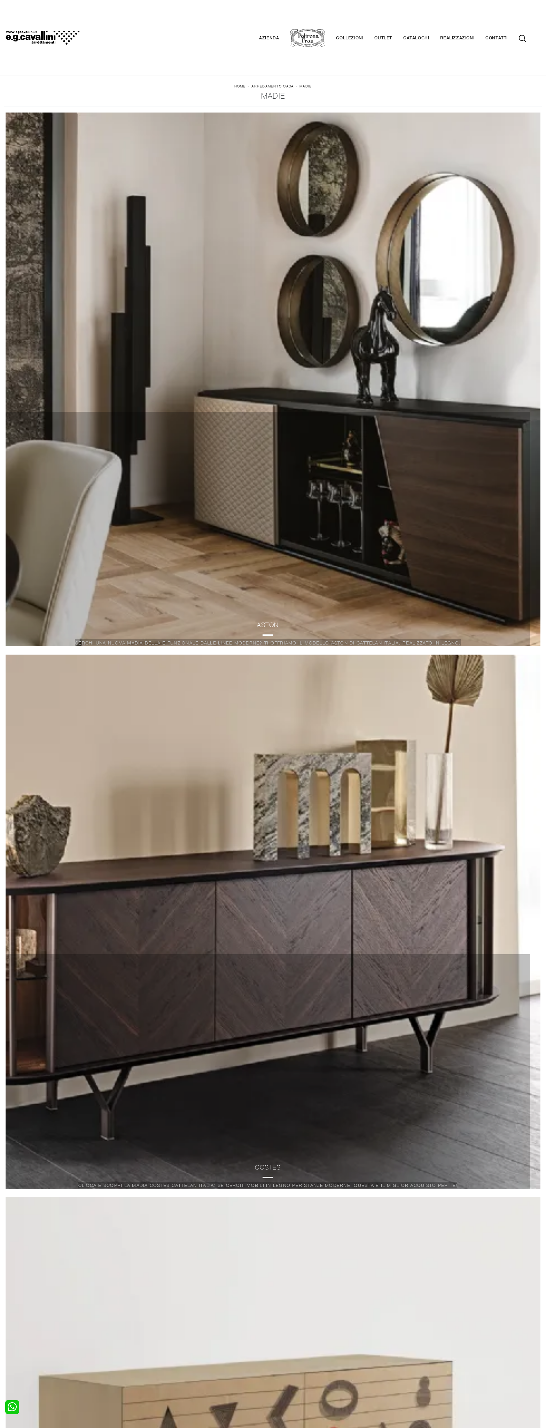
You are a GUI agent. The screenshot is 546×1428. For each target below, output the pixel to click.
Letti (9, 1332)
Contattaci (426, 1339)
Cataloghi (426, 17)
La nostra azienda (435, 1332)
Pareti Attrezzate (160, 1339)
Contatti (507, 17)
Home (240, 56)
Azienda (279, 17)
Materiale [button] (217, 119)
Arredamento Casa (272, 56)
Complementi (292, 1346)
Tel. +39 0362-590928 (303, 1376)
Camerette (16, 1339)
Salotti (148, 1332)
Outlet (394, 17)
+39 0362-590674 (355, 1376)
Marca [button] (164, 119)
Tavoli (147, 1346)
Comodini (15, 1352)
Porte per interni (296, 1332)
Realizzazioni (468, 17)
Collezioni (360, 17)
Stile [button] (267, 119)
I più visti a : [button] (321, 119)
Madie (305, 56)
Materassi (288, 1352)
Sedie (147, 1352)
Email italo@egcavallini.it (409, 1376)
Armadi (12, 1346)
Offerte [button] (379, 119)
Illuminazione (292, 1339)
